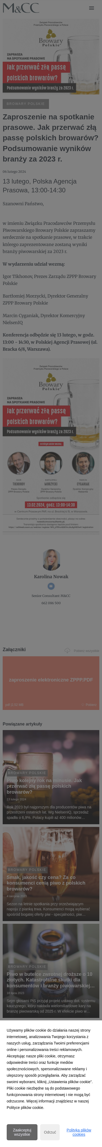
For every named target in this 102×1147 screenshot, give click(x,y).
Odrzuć (50, 1132)
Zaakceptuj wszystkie (22, 1132)
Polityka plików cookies (79, 1132)
